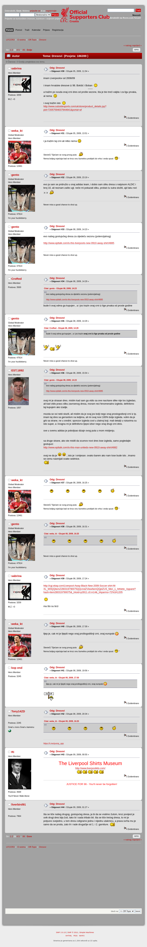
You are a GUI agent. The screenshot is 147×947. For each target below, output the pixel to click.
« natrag (127, 45)
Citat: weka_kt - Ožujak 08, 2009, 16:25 (61, 534)
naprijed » (136, 45)
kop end (16, 667)
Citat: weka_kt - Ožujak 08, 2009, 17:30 (61, 678)
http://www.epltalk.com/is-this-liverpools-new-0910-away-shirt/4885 (78, 243)
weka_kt (17, 130)
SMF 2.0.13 (61, 932)
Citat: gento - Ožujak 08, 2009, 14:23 (60, 288)
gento (15, 174)
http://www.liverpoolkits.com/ (90, 768)
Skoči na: (114, 911)
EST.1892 (17, 370)
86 (24, 50)
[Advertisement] (73, 879)
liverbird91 (18, 804)
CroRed (16, 278)
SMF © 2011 (73, 932)
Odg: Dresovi (57, 68)
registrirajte (51, 11)
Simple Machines (86, 932)
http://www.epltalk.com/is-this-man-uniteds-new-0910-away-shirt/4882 (80, 447)
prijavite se (35, 11)
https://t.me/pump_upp (53, 743)
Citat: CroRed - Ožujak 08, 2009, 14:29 (61, 328)
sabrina (16, 68)
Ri (12, 752)
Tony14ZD (18, 711)
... (21, 50)
